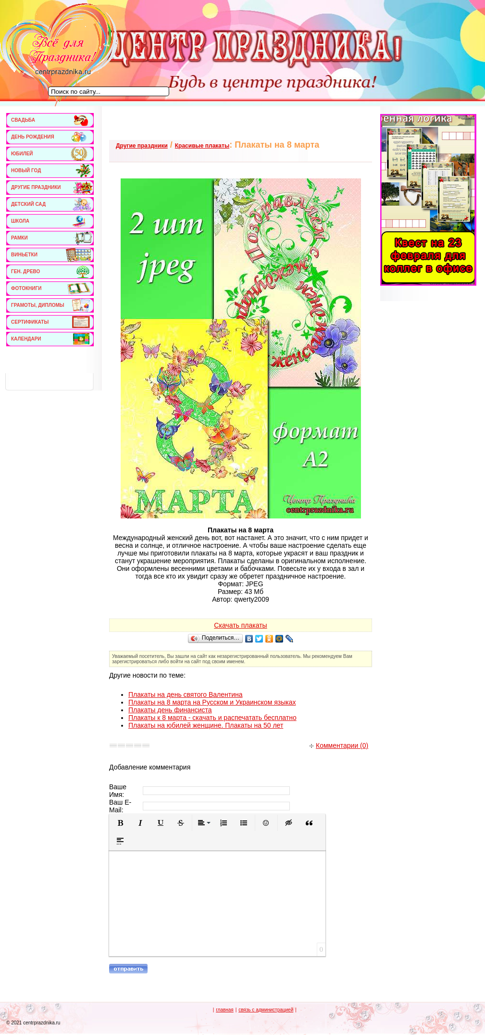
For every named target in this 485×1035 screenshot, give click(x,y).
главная (225, 1009)
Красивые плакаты (202, 145)
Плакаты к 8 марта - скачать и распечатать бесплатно (212, 717)
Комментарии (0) (339, 745)
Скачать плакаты (240, 625)
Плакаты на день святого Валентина (185, 694)
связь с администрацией (265, 1009)
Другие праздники (142, 145)
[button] (120, 823)
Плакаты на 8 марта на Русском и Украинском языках (212, 702)
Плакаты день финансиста (170, 710)
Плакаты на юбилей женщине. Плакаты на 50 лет (205, 725)
